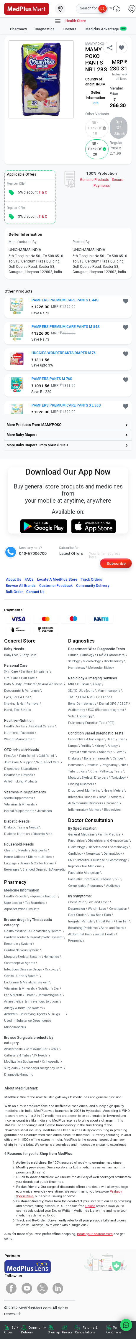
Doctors (70, 29)
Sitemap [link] (54, 1332)
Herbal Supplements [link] (19, 811)
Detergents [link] (39, 850)
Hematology (76, 668)
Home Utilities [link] (14, 857)
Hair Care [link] (28, 678)
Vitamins (89, 752)
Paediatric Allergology (83, 873)
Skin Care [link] (11, 671)
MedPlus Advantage (106, 29)
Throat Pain (104, 921)
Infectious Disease (82, 797)
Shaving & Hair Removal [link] (21, 704)
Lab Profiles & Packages (86, 739)
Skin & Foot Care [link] (48, 762)
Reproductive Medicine (85, 866)
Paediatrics (76, 841)
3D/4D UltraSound (81, 691)
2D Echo (104, 697)
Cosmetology (117, 860)
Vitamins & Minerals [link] (19, 804)
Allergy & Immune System (23, 1008)
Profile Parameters (110, 655)
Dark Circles (77, 915)
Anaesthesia (13, 1049)
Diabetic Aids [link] (42, 834)
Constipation (118, 909)
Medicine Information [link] (21, 890)
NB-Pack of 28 (94, 149)
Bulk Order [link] (11, 1330)
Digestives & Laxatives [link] (20, 769)
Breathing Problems (83, 928)
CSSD (54, 1049)
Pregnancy (109, 765)
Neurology (93, 854)
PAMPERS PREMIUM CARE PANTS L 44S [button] (65, 300)
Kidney (99, 746)
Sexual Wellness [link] (50, 684)
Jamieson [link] (44, 811)
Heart (110, 739)
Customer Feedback (56, 586)
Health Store (70, 21)
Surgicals (11, 1068)
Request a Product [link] (43, 896)
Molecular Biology (101, 668)
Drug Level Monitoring (84, 790)
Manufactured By (23, 242)
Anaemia (105, 752)
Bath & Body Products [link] (19, 684)
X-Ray (96, 684)
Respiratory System (18, 944)
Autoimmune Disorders (85, 803)
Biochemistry (113, 661)
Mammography (108, 691)
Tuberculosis (77, 771)
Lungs (73, 746)
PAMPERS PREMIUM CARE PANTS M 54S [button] (65, 327)
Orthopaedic (51, 1062)
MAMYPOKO (94, 44)
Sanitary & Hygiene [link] (34, 671)
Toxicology (118, 778)
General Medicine (81, 834)
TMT (71, 697)
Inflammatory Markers (84, 810)
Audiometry (76, 710)
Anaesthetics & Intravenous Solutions (31, 1001)
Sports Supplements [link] (18, 798)
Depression (76, 909)
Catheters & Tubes (17, 1055)
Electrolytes (112, 810)
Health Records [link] (15, 896)
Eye (56, 988)
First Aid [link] (10, 756)
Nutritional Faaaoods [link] (19, 733)
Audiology (113, 886)
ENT (71, 860)
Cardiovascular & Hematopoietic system (33, 937)
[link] (26, 8)
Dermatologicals (49, 995)
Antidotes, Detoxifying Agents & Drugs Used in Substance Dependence (32, 1017)
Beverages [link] (11, 869)
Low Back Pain (100, 915)
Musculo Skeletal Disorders (88, 778)
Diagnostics (45, 29)
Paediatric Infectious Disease (90, 879)
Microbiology (92, 661)
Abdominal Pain (80, 934)
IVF (116, 879)
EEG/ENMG (86, 697)
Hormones (51, 957)
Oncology (51, 969)
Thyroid (73, 752)
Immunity (102, 758)
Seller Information (95, 97)
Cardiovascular (36, 1049)
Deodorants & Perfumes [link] (22, 691)
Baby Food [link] (11, 655)
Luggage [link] (10, 863)
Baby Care (29, 655)
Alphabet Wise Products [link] (21, 909)
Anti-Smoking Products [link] (20, 781)
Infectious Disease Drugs (23, 969)
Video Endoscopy (80, 716)
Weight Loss (97, 909)
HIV (123, 765)
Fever (120, 752)
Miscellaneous (15, 1027)
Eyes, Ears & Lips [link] (16, 697)
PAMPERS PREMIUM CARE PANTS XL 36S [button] (66, 405)
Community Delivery (92, 586)
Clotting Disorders (81, 784)
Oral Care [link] (11, 678)
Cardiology (75, 854)
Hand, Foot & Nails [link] (17, 710)
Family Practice (109, 834)
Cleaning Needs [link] (16, 850)
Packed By (81, 242)
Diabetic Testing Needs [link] (21, 827)
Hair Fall (122, 921)
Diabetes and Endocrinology (108, 847)
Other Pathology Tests (106, 771)
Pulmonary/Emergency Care (42, 1068)
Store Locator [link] (13, 903)
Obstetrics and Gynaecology (108, 841)
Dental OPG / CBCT (113, 704)
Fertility (86, 746)
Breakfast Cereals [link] (41, 726)
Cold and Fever (98, 902)
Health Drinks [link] (14, 726)
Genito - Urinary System (21, 976)
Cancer (118, 758)
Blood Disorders (110, 797)
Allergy (113, 746)
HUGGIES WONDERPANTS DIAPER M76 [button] (63, 353)
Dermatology (113, 854)
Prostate (92, 765)
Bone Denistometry (82, 704)
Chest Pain (76, 902)
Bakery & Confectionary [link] (37, 863)
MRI (71, 684)
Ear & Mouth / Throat (19, 995)
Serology (74, 661)
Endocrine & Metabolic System (26, 982)
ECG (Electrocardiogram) (106, 710)
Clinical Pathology (81, 655)
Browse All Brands (21, 586)
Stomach (112, 803)
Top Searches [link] (35, 903)
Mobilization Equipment (21, 1062)
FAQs (29, 579)
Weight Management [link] (19, 739)
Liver (121, 739)
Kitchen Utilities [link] (40, 857)
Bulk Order (14, 592)
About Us (13, 579)
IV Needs (40, 1055)
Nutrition (44, 988)
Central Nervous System (21, 950)
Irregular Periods (80, 921)
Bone (87, 758)
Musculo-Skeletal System (22, 957)
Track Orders (91, 579)
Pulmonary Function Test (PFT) (91, 723)
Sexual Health (105, 934)
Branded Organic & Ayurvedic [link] (44, 869)
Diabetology (76, 847)
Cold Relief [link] (46, 756)
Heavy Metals (113, 790)
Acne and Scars (112, 928)
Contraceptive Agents (19, 963)
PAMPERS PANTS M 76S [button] (52, 379)
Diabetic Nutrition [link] (17, 834)
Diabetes (74, 758)
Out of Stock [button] (119, 127)
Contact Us (35, 592)
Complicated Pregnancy (85, 886)
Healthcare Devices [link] (18, 775)
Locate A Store (57, 579)
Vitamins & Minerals (19, 988)
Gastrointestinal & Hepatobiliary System (33, 931)
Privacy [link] (67, 1332)
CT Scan (83, 684)
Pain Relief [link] (27, 756)
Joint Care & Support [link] (18, 762)
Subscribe (116, 563)
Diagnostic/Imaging (18, 1075)
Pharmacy (18, 29)
